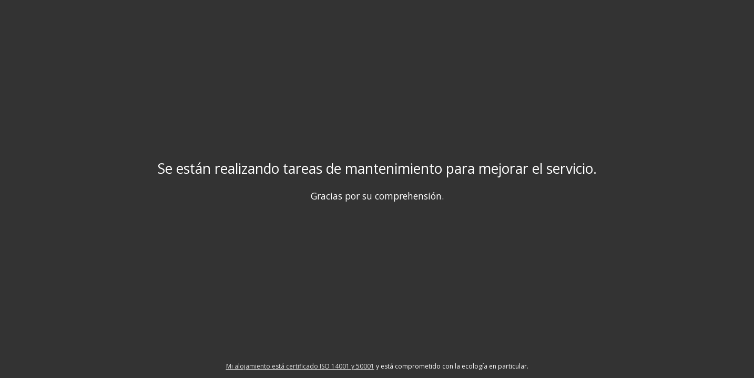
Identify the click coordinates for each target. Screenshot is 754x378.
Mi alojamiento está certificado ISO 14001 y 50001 (300, 366)
